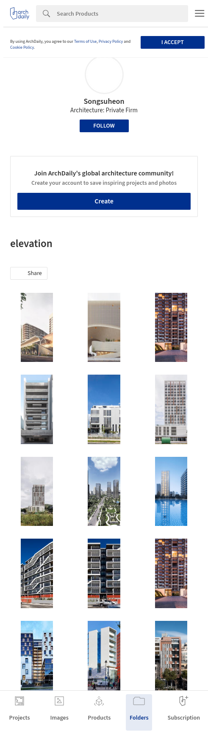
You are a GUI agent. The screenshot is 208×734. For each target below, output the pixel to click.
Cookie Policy (22, 47)
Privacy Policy (111, 41)
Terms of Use (85, 41)
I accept (172, 42)
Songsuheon (103, 101)
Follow (104, 126)
